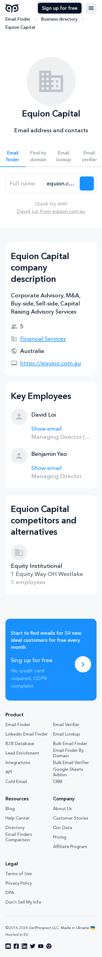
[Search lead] (87, 183)
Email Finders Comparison (18, 837)
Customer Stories (70, 818)
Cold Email (16, 781)
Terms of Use (18, 873)
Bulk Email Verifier (71, 762)
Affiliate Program (70, 846)
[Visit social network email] (8, 946)
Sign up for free (60, 8)
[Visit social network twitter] (32, 946)
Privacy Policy (18, 883)
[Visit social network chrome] (49, 946)
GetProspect (12, 8)
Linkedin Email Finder (26, 734)
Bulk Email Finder (70, 743)
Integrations (17, 762)
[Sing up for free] (83, 664)
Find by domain (38, 156)
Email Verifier (66, 724)
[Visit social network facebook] (16, 946)
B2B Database (19, 743)
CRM (57, 781)
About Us (62, 808)
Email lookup (63, 156)
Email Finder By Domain (68, 752)
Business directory (59, 19)
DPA (9, 892)
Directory (14, 827)
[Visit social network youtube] (41, 946)
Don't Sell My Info (23, 902)
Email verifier (89, 156)
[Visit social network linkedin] (24, 946)
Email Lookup (66, 734)
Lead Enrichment (22, 753)
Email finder (12, 156)
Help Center (17, 818)
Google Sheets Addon (68, 771)
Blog (10, 808)
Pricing (59, 837)
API (8, 772)
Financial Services (43, 338)
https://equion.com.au (50, 363)
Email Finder (17, 19)
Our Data (62, 827)
